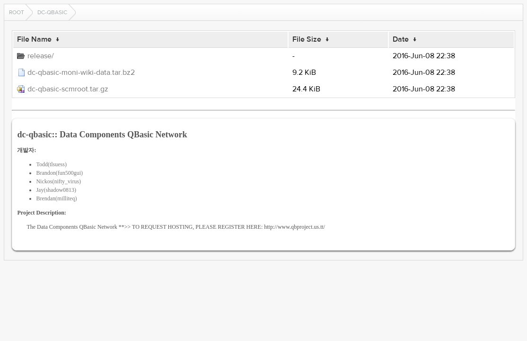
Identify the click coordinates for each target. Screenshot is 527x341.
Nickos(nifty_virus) (58, 181)
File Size (306, 39)
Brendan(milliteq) (56, 198)
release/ (40, 56)
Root (16, 12)
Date (401, 39)
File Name (34, 39)
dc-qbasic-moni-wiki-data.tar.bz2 (81, 72)
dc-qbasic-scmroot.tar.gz (67, 89)
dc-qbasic (52, 12)
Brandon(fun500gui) (59, 173)
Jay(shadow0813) (56, 190)
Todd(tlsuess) (51, 164)
